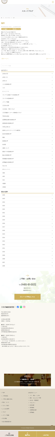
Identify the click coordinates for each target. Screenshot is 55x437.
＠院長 (4, 187)
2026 (3, 195)
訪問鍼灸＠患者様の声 (8, 162)
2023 (3, 205)
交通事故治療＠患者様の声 (9, 119)
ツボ (3, 87)
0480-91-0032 (28, 284)
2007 (3, 262)
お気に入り (5, 77)
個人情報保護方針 (6, 421)
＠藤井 (4, 183)
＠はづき (4, 165)
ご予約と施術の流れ (7, 399)
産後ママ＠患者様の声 (8, 151)
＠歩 (3, 180)
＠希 (3, 176)
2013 (3, 241)
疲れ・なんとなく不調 (35, 398)
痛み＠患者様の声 (6, 155)
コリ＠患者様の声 (6, 84)
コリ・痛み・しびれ (35, 395)
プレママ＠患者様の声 (8, 98)
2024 (3, 202)
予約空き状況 (5, 116)
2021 (3, 212)
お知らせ (4, 80)
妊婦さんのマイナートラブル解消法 (11, 130)
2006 (3, 266)
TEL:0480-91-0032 (6, 312)
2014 (3, 237)
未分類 (4, 144)
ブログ (4, 412)
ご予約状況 (5, 395)
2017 (3, 227)
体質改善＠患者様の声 (8, 123)
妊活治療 (32, 405)
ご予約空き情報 (9, 435)
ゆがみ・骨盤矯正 (34, 400)
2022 (3, 209)
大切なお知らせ (6, 126)
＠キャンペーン (6, 169)
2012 (3, 244)
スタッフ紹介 (5, 405)
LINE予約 (46, 435)
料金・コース (5, 402)
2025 (3, 198)
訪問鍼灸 (32, 412)
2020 (3, 216)
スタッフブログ (7, 17)
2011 (3, 248)
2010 (3, 251)
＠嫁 (3, 172)
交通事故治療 (33, 410)
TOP (3, 392)
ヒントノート (5, 91)
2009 (3, 255)
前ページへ (5, 58)
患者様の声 (5, 141)
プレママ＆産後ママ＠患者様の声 (10, 95)
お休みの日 (5, 73)
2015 (3, 234)
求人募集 (4, 418)
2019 (3, 219)
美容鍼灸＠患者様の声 (8, 158)
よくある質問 (5, 408)
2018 (3, 223)
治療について (5, 148)
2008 (3, 258)
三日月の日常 (5, 105)
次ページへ (49, 58)
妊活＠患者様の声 (6, 133)
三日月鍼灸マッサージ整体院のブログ (11, 29)
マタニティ (32, 402)
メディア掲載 (5, 102)
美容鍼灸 (32, 407)
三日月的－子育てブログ (8, 109)
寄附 (3, 137)
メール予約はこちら (28, 297)
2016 (3, 230)
